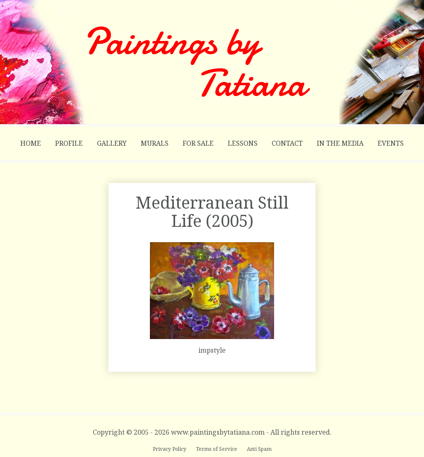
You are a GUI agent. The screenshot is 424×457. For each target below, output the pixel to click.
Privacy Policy (170, 448)
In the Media (340, 143)
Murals (155, 143)
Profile (69, 143)
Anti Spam (259, 448)
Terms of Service (217, 448)
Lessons (243, 143)
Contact (287, 143)
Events (391, 143)
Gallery (112, 143)
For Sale (198, 143)
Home (30, 143)
